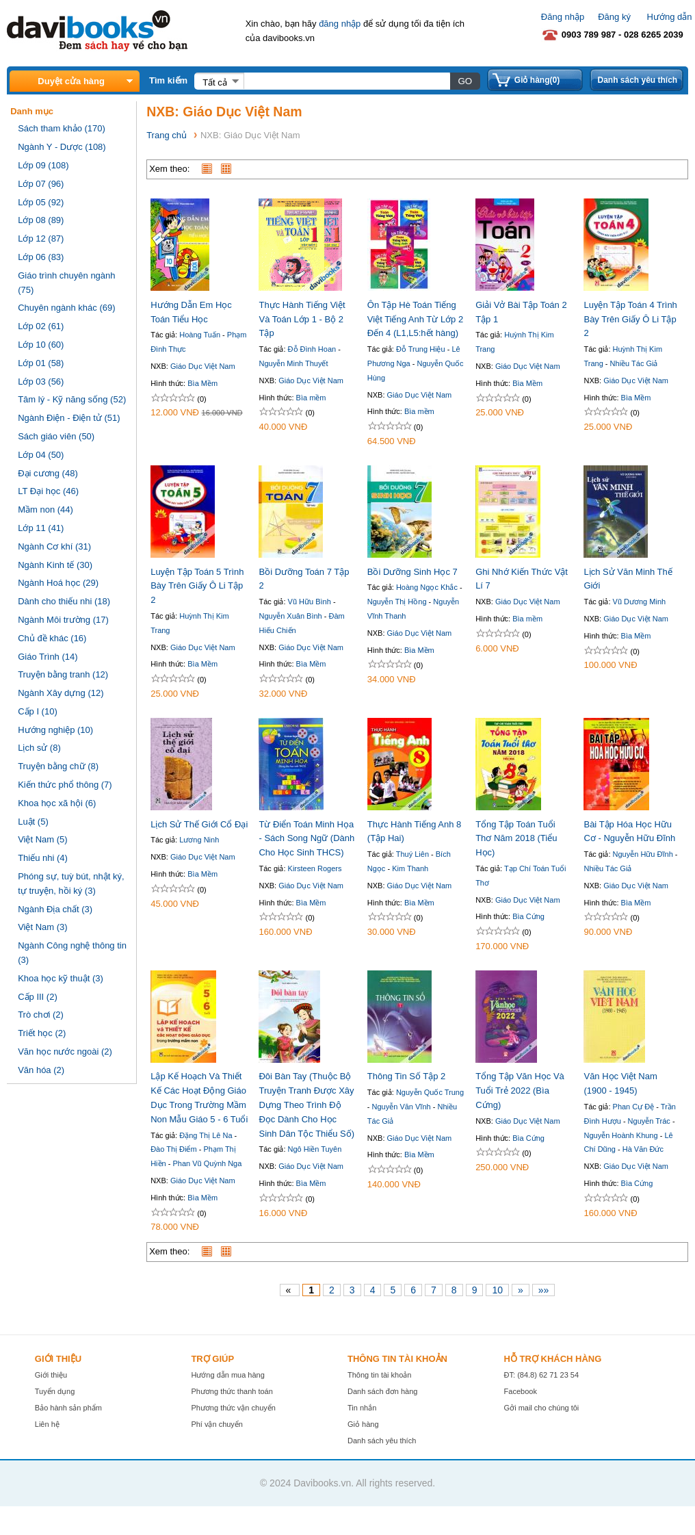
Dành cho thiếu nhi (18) (64, 601)
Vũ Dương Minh (639, 601)
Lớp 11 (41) (41, 528)
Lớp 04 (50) (41, 455)
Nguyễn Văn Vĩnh (401, 1106)
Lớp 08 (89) (41, 220)
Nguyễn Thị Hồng (397, 601)
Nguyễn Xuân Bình (290, 616)
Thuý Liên (412, 854)
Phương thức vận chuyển (233, 1408)
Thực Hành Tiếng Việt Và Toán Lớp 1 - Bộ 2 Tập (302, 319)
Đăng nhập (562, 17)
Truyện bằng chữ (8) (58, 766)
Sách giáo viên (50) (56, 436)
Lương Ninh (199, 840)
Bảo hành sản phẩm (68, 1408)
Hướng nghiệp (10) (55, 730)
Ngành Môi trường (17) (63, 620)
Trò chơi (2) (41, 1014)
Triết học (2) (42, 1033)
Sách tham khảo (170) (61, 128)
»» (543, 1290)
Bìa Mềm (202, 383)
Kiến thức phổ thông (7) (65, 784)
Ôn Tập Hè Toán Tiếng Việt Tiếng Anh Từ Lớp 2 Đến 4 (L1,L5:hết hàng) (415, 319)
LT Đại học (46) (48, 491)
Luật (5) (33, 821)
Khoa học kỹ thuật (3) (60, 978)
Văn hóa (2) (41, 1070)
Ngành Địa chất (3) (55, 909)
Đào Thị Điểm (173, 1149)
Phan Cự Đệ (634, 1106)
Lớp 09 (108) (43, 165)
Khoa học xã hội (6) (57, 803)
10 (497, 1290)
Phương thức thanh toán (231, 1391)
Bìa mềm (311, 398)
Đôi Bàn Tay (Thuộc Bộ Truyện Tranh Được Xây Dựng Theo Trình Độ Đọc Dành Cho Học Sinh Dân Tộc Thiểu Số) (306, 1104)
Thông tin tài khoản (379, 1375)
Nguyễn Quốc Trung (430, 1092)
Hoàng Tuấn (199, 335)
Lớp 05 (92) (41, 202)
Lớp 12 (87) (41, 238)
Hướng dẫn (669, 17)
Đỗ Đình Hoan (312, 349)
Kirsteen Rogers (315, 868)
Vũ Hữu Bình (309, 601)
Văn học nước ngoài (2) (65, 1051)
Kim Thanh (410, 868)
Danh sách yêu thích (637, 80)
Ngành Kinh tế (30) (55, 565)
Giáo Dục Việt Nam (202, 366)
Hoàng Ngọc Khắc (427, 587)
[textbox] (346, 81)
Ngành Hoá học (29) (58, 583)
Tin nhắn (362, 1408)
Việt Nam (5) (43, 839)
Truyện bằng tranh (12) (63, 674)
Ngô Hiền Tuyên (315, 1149)
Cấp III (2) (37, 997)
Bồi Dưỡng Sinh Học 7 (412, 572)
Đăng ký (614, 17)
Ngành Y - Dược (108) (62, 147)
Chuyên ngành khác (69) (66, 307)
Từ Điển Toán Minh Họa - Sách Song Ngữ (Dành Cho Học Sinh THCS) (306, 838)
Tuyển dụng (55, 1391)
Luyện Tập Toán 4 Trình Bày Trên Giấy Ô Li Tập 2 (630, 319)
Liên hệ (47, 1424)
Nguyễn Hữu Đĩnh (643, 854)
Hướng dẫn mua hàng (227, 1375)
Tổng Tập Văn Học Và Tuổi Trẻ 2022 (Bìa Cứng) (519, 1090)
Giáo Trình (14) (47, 657)
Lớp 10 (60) (41, 344)
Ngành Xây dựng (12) (60, 693)
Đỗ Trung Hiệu (420, 349)
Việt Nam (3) (43, 927)
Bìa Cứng (528, 916)
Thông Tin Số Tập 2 (406, 1076)
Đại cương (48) (48, 473)
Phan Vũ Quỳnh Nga (206, 1163)
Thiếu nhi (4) (43, 858)
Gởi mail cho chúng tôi (541, 1408)
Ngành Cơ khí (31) (54, 546)
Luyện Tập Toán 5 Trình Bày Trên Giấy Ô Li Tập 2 (197, 586)
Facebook (520, 1391)
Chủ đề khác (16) (52, 638)
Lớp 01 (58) (41, 363)
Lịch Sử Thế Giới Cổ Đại (199, 824)
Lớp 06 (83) (41, 257)
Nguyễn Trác (649, 1121)
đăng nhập (339, 23)
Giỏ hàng (363, 1424)
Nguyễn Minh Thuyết (293, 363)
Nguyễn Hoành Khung (620, 1135)
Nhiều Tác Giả (634, 363)
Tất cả (214, 82)
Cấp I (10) (37, 711)
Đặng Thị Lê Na (205, 1135)
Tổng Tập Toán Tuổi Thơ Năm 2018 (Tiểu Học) (516, 838)
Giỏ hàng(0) (537, 80)
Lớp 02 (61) (41, 326)
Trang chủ (166, 135)
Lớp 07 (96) (41, 184)
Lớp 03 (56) (41, 381)
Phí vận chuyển (217, 1424)
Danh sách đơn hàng (382, 1391)
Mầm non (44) (45, 509)
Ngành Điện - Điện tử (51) (69, 418)
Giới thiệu (51, 1375)
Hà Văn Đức (643, 1149)
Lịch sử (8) (39, 748)
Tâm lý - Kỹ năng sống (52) (72, 399)
